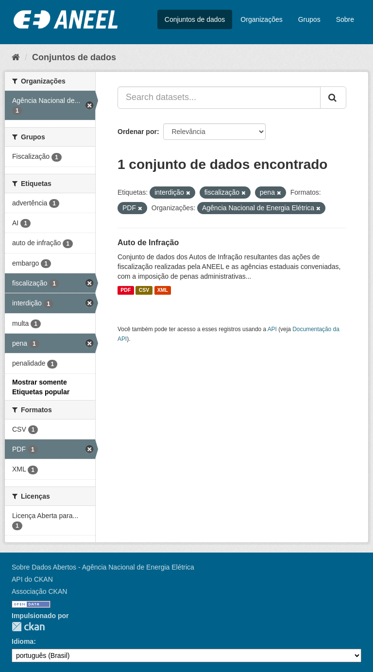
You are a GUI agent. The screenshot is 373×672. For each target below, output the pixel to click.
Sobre (345, 19)
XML (162, 290)
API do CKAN (32, 579)
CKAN (28, 627)
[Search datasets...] (219, 97)
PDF (125, 290)
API (272, 329)
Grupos (309, 19)
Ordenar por (137, 131)
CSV (144, 290)
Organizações (261, 19)
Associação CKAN (39, 591)
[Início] (16, 57)
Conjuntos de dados (195, 19)
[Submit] (333, 97)
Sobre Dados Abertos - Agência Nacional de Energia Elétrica (103, 567)
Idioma (23, 641)
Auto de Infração (148, 242)
